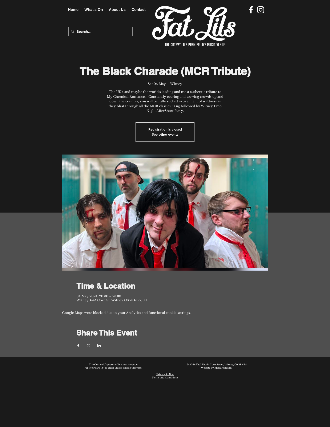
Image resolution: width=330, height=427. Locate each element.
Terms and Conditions (165, 377)
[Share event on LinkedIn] (99, 345)
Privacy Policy (165, 374)
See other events (165, 134)
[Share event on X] (89, 345)
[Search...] (100, 31)
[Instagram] (260, 10)
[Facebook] (251, 10)
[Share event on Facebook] (78, 345)
